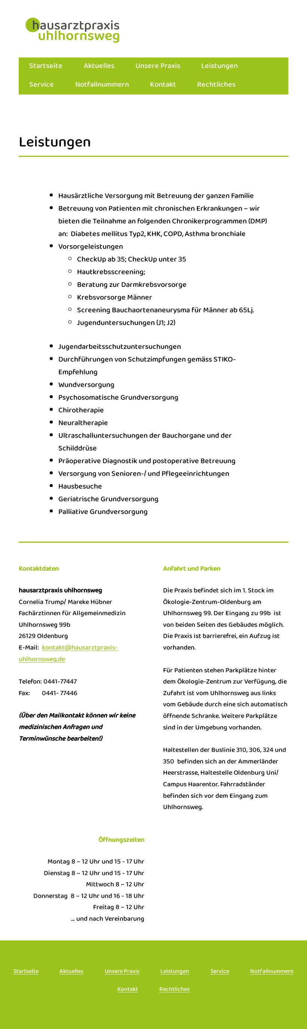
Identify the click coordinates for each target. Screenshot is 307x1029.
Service (41, 85)
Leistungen (219, 66)
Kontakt (163, 85)
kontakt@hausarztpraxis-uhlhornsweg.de (68, 654)
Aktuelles (99, 66)
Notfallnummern (102, 85)
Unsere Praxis (157, 66)
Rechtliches (216, 85)
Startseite (45, 66)
